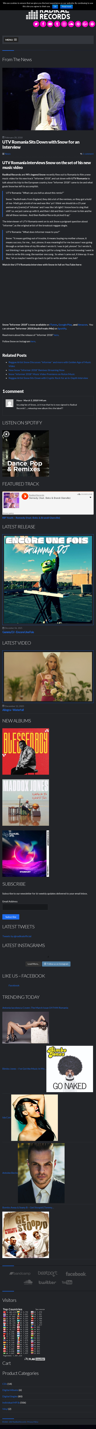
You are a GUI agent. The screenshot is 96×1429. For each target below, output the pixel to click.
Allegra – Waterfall (13, 710)
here (56, 334)
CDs (4, 1383)
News (8, 153)
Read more (66, 7)
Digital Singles (10, 1396)
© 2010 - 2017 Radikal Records (14, 1422)
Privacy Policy (32, 1422)
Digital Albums (10, 1389)
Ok (55, 7)
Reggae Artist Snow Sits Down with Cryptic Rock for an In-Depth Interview (48, 377)
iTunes (53, 324)
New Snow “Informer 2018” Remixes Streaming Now (36, 370)
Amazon (82, 324)
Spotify (62, 328)
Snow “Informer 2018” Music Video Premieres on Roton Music (42, 374)
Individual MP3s (11, 1402)
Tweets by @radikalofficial (16, 936)
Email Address (10, 901)
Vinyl (5, 1408)
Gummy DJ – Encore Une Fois (18, 632)
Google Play (65, 324)
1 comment (87, 153)
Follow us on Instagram (56, 964)
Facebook (14, 985)
